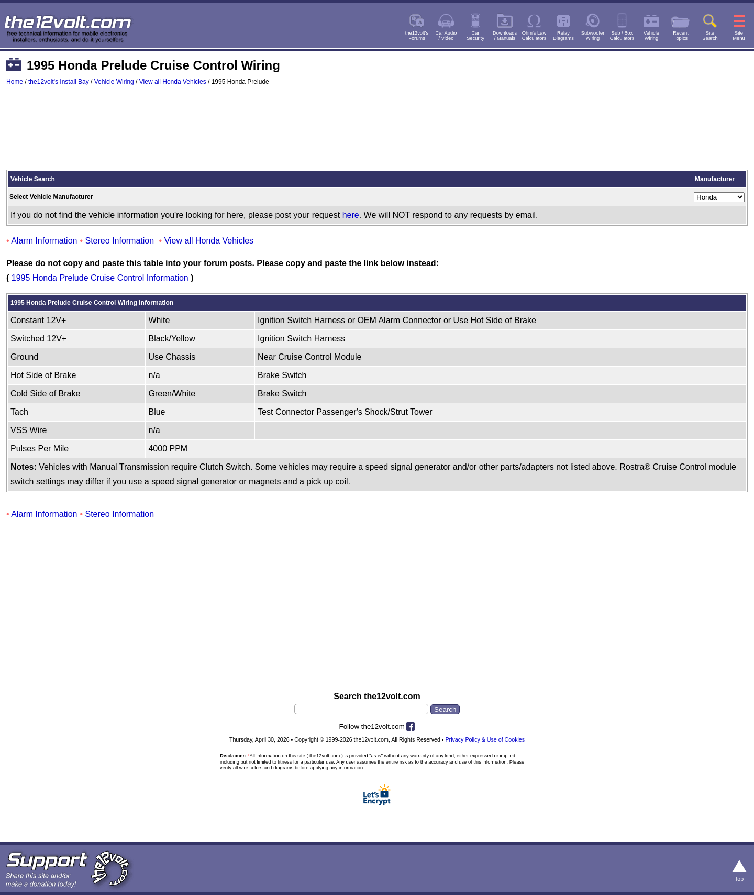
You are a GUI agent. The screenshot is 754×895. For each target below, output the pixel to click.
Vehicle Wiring (114, 81)
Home (14, 81)
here (350, 215)
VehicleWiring (651, 35)
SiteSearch (710, 35)
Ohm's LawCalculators (534, 35)
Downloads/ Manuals (505, 35)
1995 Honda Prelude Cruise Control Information (100, 277)
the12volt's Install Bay (58, 81)
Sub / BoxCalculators (622, 35)
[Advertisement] (377, 132)
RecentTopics (681, 35)
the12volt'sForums (416, 35)
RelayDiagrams (563, 35)
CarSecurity (475, 35)
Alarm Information (44, 240)
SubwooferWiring (593, 35)
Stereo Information (119, 240)
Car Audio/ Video (446, 35)
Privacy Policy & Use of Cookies (485, 739)
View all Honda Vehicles (172, 81)
